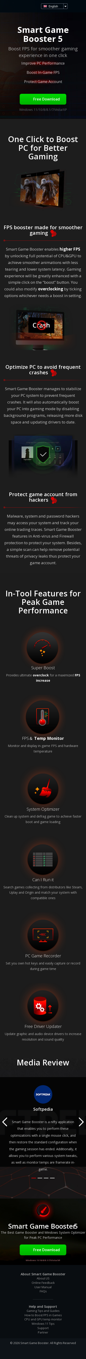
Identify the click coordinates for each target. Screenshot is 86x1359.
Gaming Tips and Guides (43, 1311)
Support (43, 1328)
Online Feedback (43, 1283)
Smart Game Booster (9, 6)
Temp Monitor (49, 738)
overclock (41, 675)
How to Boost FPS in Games (43, 1315)
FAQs (43, 1291)
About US (43, 1278)
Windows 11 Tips (43, 1324)
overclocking (50, 289)
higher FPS (70, 249)
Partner (43, 1332)
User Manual (43, 1287)
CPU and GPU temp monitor (43, 1319)
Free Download (43, 99)
